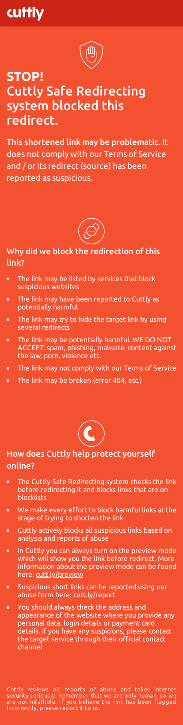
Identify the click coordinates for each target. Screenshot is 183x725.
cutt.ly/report (94, 595)
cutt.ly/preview (59, 574)
